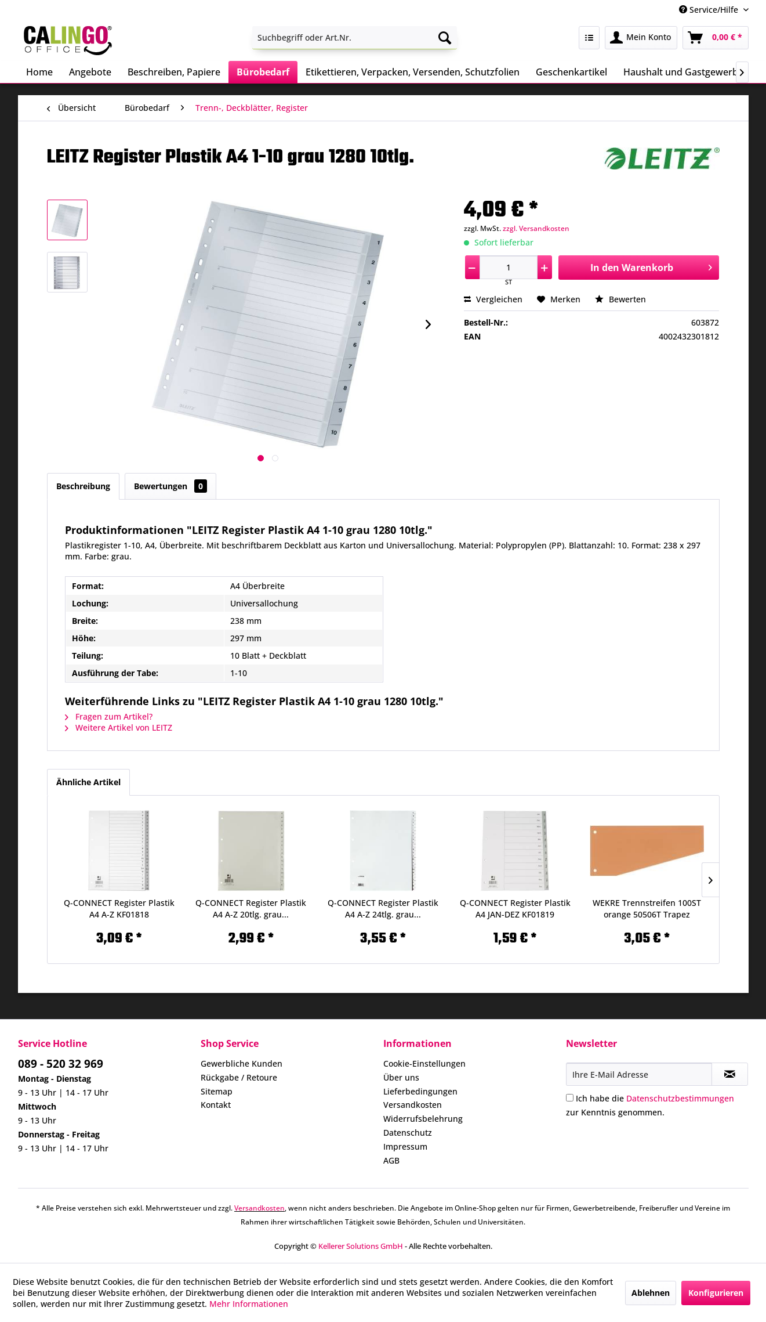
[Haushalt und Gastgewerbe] (683, 72)
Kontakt (216, 1104)
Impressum (405, 1146)
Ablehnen (650, 1292)
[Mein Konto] (641, 37)
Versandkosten (412, 1104)
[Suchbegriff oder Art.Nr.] (354, 37)
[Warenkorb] (715, 37)
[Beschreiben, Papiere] (173, 72)
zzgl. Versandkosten (536, 228)
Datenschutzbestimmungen (680, 1098)
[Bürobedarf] (262, 72)
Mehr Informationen (248, 1303)
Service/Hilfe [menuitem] (709, 9)
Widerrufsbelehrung (423, 1118)
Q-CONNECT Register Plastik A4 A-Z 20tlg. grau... (250, 908)
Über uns (401, 1077)
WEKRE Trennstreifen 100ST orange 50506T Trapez (647, 908)
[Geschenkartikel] (571, 72)
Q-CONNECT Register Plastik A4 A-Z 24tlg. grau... (383, 908)
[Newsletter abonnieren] (729, 1074)
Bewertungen (170, 486)
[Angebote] (90, 72)
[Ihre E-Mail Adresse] (639, 1074)
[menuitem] (354, 37)
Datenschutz (407, 1132)
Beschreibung (83, 486)
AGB (391, 1160)
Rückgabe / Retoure (239, 1077)
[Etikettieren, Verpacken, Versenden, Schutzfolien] (412, 72)
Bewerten (620, 299)
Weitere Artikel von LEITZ (118, 727)
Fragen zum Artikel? (109, 716)
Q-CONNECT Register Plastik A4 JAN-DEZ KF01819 (515, 908)
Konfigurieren (715, 1292)
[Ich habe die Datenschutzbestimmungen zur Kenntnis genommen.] (569, 1097)
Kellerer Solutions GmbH (360, 1246)
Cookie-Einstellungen (424, 1063)
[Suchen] (445, 37)
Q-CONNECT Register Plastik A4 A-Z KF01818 (119, 908)
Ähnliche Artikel (88, 782)
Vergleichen (493, 299)
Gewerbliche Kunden (241, 1063)
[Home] (39, 72)
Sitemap (217, 1091)
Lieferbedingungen (420, 1091)
